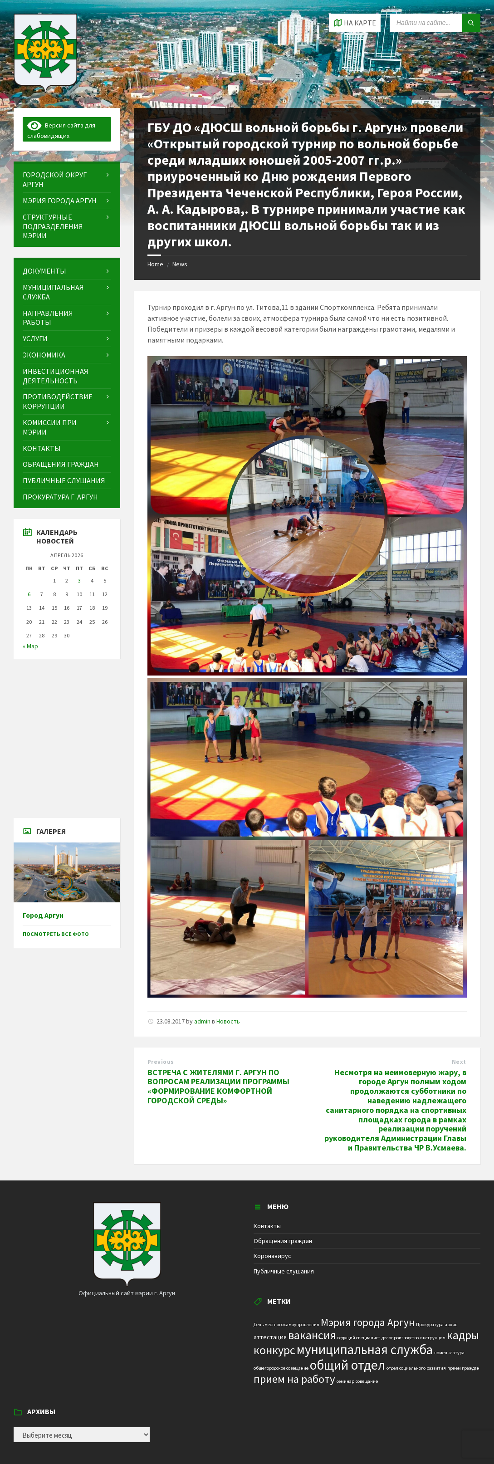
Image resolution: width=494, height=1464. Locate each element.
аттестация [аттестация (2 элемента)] (270, 1337)
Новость (228, 1021)
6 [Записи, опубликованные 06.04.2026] (29, 594)
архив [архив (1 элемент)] (451, 1324)
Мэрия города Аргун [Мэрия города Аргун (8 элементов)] (368, 1322)
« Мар (30, 646)
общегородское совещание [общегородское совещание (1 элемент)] (281, 1368)
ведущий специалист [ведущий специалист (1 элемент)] (358, 1338)
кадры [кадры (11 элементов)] (463, 1335)
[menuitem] (67, 179)
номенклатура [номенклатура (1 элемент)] (449, 1353)
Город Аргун (43, 915)
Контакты (267, 1226)
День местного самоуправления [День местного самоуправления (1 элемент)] (286, 1324)
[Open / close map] (355, 23)
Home (155, 264)
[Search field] (435, 23)
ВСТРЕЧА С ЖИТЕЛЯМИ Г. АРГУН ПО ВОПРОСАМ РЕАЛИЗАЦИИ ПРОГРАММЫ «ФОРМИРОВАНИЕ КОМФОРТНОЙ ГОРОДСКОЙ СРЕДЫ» (218, 1086)
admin (202, 1021)
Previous (160, 1062)
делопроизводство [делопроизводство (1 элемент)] (400, 1338)
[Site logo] (45, 90)
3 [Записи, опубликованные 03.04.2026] (79, 580)
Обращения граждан (283, 1241)
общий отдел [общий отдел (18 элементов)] (347, 1364)
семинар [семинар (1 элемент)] (345, 1381)
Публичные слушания (284, 1271)
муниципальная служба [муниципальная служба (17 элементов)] (365, 1350)
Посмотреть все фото (56, 933)
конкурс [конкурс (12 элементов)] (274, 1349)
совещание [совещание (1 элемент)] (367, 1381)
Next (459, 1062)
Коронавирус (272, 1256)
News (179, 264)
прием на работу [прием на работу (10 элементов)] (294, 1379)
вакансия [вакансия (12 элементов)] (312, 1334)
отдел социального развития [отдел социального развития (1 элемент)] (416, 1368)
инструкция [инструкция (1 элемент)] (432, 1338)
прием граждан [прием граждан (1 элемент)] (463, 1368)
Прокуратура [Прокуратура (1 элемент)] (430, 1324)
